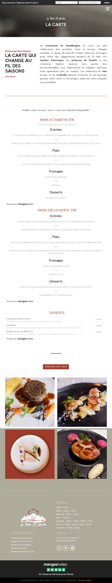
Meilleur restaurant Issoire (22, 551)
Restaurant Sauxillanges (21, 544)
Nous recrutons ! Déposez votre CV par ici (20, 2)
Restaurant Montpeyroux (22, 538)
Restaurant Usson (19, 548)
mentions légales (85, 580)
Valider (107, 2)
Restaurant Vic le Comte (21, 541)
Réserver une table (56, 367)
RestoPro (72, 580)
